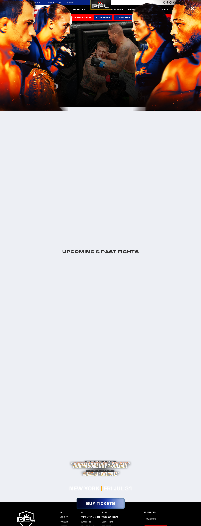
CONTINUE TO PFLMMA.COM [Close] (100, 516)
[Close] (192, 8)
